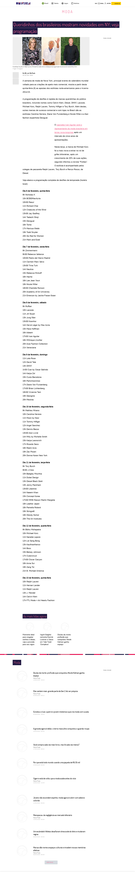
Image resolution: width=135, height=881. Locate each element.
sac (96, 3)
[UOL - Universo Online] (32, 3)
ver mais (51, 862)
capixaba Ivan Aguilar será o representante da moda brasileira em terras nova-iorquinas (71, 128)
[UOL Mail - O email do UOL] (101, 3)
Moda (67, 11)
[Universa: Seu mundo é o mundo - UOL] (23, 3)
